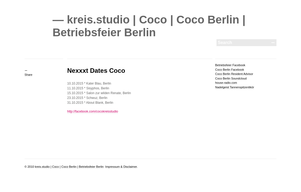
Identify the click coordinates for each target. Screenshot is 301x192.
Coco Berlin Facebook (229, 69)
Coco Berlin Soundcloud (231, 78)
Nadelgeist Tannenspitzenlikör (234, 87)
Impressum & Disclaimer (121, 166)
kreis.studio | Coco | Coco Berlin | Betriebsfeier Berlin (69, 166)
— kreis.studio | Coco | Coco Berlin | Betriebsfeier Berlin (149, 26)
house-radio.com (226, 82)
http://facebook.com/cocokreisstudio (92, 111)
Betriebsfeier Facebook (230, 65)
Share (28, 74)
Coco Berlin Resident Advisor (234, 73)
